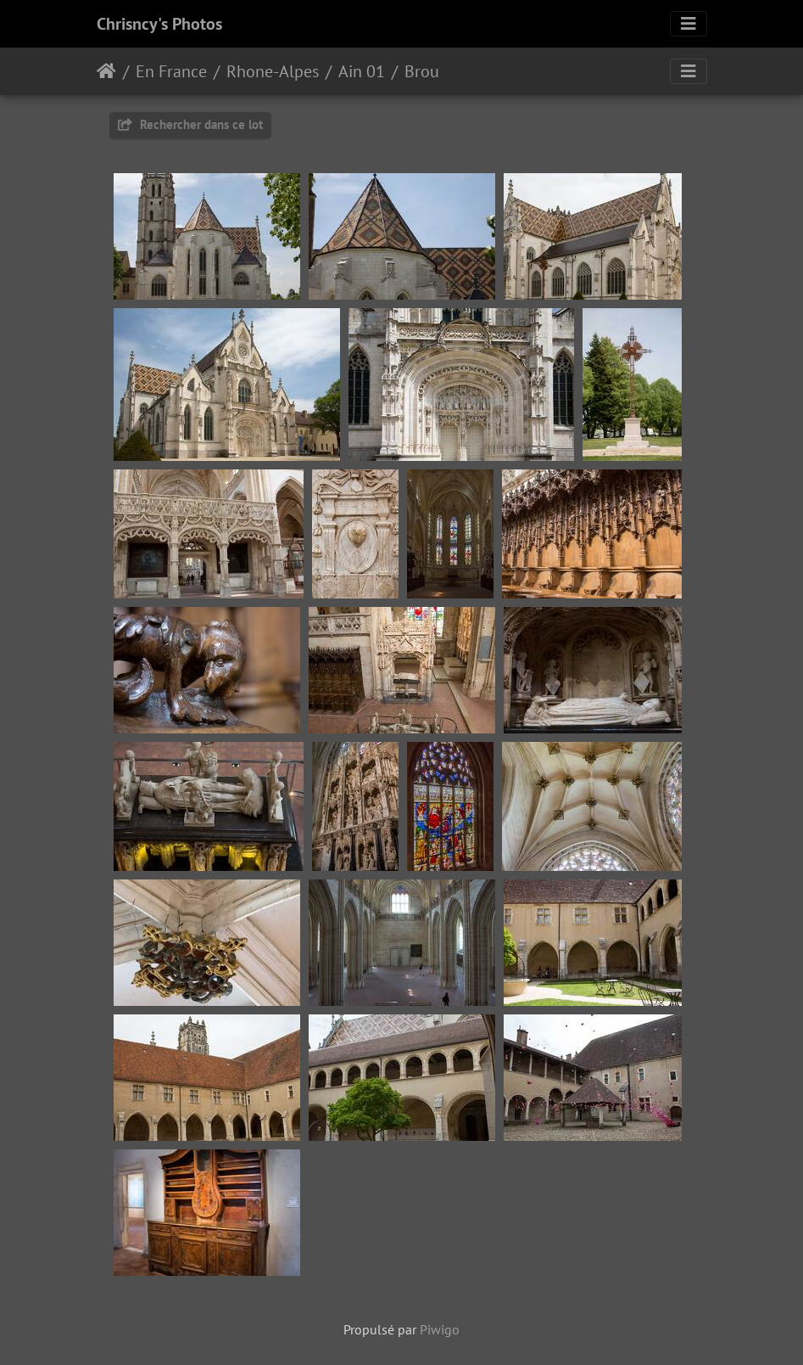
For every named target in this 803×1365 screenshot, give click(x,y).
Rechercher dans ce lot (190, 124)
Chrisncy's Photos (159, 24)
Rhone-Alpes (272, 71)
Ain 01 (361, 71)
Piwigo (440, 1329)
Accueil (106, 71)
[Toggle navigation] (688, 24)
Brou (421, 71)
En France (171, 71)
